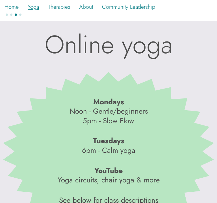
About (86, 7)
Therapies (59, 7)
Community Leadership (128, 7)
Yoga (33, 7)
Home (12, 7)
